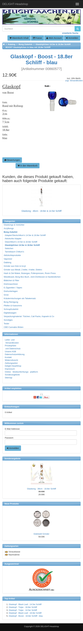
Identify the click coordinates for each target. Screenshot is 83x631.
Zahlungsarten (11, 363)
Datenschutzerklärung (14, 354)
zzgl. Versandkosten (74, 81)
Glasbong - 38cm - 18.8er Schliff (41, 489)
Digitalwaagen (10, 313)
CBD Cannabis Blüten (13, 327)
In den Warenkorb (27, 165)
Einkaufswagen (12, 407)
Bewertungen (12, 160)
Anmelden (72, 38)
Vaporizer (8, 259)
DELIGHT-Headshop (49, 626)
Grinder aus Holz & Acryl (15, 266)
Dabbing (7, 262)
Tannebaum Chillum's (14, 251)
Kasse (37, 38)
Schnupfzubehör (11, 309)
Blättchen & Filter (11, 280)
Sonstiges (8, 320)
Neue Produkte (12, 504)
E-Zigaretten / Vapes (13, 287)
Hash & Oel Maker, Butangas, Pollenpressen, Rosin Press (30, 273)
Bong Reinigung (11, 302)
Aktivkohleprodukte (12, 255)
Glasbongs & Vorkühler (14, 225)
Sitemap (8, 377)
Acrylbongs (9, 228)
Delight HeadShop (13, 366)
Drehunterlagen (11, 291)
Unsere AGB (10, 351)
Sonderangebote (12, 374)
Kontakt (8, 357)
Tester (6, 323)
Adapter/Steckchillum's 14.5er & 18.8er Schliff (25, 235)
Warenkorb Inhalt (19, 38)
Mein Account (54, 38)
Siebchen (8, 248)
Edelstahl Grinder (41, 534)
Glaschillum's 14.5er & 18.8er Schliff (20, 242)
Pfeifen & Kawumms (13, 305)
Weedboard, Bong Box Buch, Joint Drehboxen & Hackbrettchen (32, 277)
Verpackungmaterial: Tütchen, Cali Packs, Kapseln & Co (29, 316)
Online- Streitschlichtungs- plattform (21, 372)
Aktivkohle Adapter (12, 238)
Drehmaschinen (11, 284)
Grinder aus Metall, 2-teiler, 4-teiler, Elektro (23, 269)
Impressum (10, 369)
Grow (6, 295)
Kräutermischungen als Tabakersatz (20, 298)
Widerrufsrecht (11, 360)
